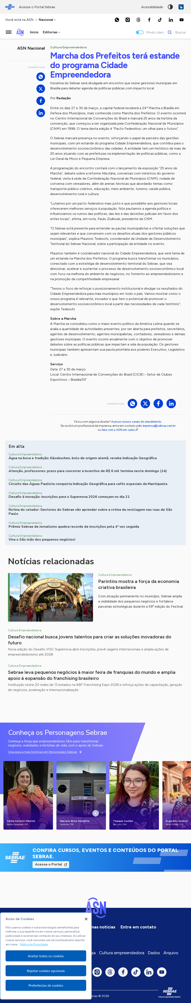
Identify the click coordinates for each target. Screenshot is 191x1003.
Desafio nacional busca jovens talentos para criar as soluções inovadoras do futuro (89, 640)
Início (34, 32)
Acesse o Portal (48, 864)
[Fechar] (86, 919)
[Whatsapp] (117, 19)
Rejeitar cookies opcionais (46, 971)
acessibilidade (152, 7)
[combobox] (47, 20)
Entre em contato (138, 927)
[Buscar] (175, 32)
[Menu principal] (8, 32)
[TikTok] (160, 19)
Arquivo (170, 952)
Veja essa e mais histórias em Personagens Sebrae (42, 752)
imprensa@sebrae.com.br (159, 426)
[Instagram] (127, 19)
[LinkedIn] (170, 19)
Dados (154, 952)
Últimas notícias (99, 927)
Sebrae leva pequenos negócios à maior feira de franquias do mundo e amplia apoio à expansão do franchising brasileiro (91, 675)
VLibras (181, 7)
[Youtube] (181, 19)
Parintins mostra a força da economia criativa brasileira (138, 584)
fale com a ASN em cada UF (120, 430)
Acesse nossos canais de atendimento (136, 422)
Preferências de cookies (45, 985)
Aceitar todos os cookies (46, 956)
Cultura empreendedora (121, 952)
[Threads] (138, 19)
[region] (46, 956)
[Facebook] (149, 19)
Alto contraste (170, 7)
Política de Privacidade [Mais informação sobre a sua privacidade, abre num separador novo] (34, 944)
